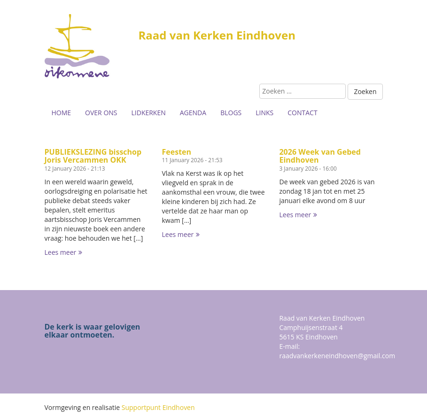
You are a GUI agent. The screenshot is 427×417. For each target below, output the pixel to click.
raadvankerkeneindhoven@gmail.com (337, 355)
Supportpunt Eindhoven (158, 407)
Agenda (193, 112)
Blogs (230, 112)
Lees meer (64, 252)
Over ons (101, 112)
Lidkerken (149, 112)
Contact (302, 112)
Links (264, 112)
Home (61, 112)
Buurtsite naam (92, 47)
